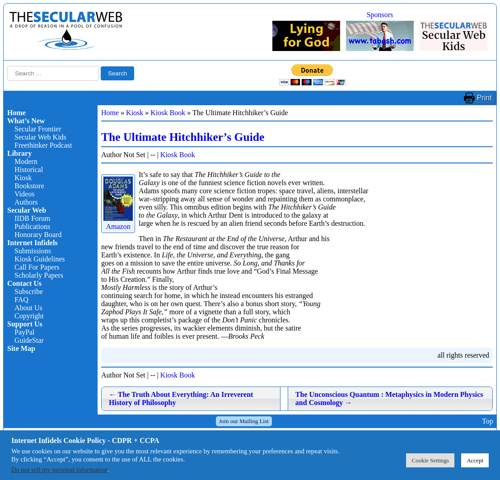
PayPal (24, 332)
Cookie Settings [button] (430, 460)
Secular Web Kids (40, 137)
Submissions (32, 251)
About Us (28, 308)
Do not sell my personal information (59, 469)
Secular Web (26, 210)
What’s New (26, 121)
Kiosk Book (167, 113)
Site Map (21, 348)
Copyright (29, 316)
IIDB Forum (32, 218)
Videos (24, 194)
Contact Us (24, 283)
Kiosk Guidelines (39, 259)
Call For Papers (37, 267)
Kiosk (23, 178)
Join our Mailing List (244, 421)
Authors (26, 202)
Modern (25, 161)
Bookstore (29, 186)
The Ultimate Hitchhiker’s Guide (182, 137)
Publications (32, 226)
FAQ (21, 299)
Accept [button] (475, 460)
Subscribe (28, 291)
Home (16, 113)
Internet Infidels (32, 243)
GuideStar (29, 340)
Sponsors (380, 15)
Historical (28, 169)
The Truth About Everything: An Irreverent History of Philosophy (181, 398)
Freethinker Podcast (43, 145)
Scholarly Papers (38, 275)
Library (19, 153)
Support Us (24, 324)
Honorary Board (37, 234)
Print (484, 98)
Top (487, 421)
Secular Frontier (37, 129)
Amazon (118, 222)
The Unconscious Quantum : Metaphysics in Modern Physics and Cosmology (389, 398)
